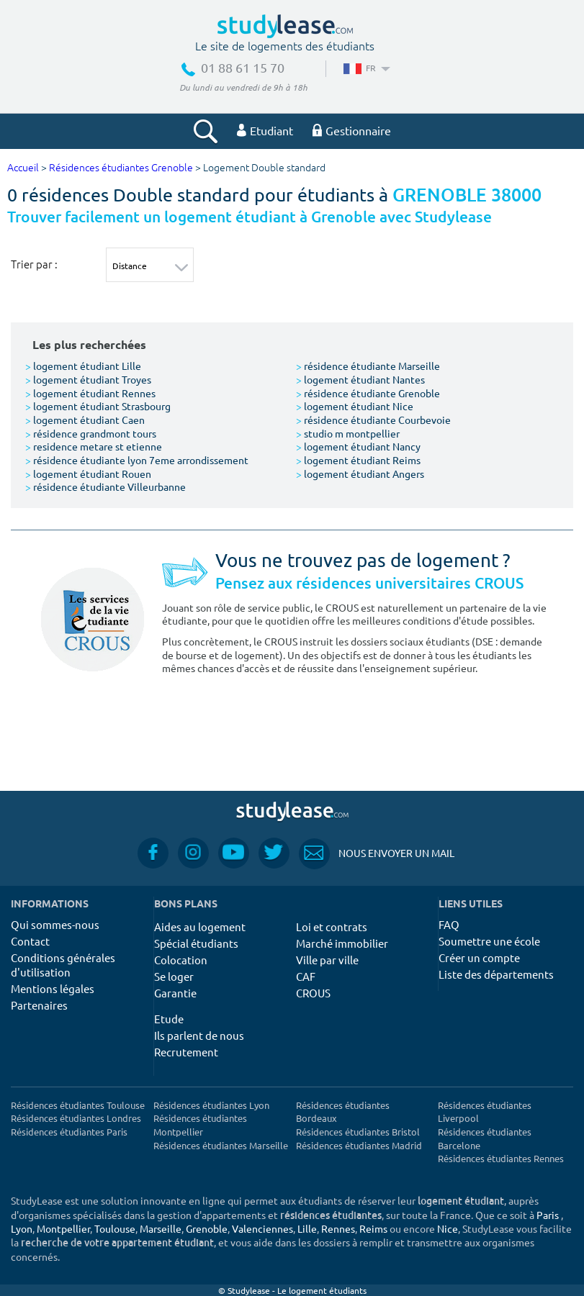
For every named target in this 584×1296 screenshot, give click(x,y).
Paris (547, 1214)
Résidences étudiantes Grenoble (121, 168)
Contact (30, 941)
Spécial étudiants (196, 943)
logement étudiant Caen (85, 419)
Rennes (338, 1228)
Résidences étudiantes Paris (69, 1131)
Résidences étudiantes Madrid (359, 1145)
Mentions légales (52, 988)
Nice (447, 1228)
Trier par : (34, 264)
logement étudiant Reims (358, 459)
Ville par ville (327, 959)
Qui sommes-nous (55, 924)
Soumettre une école (489, 941)
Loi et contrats (331, 926)
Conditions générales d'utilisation (63, 965)
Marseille (160, 1228)
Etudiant (265, 130)
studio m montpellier (348, 433)
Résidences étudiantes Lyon (211, 1105)
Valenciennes (262, 1228)
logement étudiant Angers (360, 473)
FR (365, 67)
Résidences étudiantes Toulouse (78, 1105)
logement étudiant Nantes (360, 379)
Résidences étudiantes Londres (76, 1118)
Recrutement (186, 1052)
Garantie (175, 993)
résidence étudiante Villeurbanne (105, 486)
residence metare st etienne (93, 446)
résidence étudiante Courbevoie (373, 419)
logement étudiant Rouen (88, 473)
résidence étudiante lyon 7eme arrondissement (136, 459)
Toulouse (114, 1228)
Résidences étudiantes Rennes (501, 1158)
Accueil (23, 168)
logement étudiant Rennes (90, 392)
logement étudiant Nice (354, 405)
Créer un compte (479, 957)
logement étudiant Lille (83, 365)
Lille (307, 1228)
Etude (169, 1018)
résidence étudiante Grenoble (368, 392)
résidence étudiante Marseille (368, 365)
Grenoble (207, 1228)
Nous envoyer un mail (376, 853)
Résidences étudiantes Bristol (358, 1131)
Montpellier (63, 1228)
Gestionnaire (352, 130)
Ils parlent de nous (199, 1035)
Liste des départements (496, 974)
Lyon (21, 1228)
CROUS (313, 993)
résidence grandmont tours (90, 433)
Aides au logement (200, 926)
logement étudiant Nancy (358, 446)
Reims (373, 1228)
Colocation (180, 959)
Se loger (174, 976)
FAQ (449, 924)
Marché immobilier (342, 943)
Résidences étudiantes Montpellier (200, 1125)
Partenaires (39, 1005)
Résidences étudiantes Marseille (220, 1145)
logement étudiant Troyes (88, 379)
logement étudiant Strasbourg (98, 405)
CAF (305, 976)
